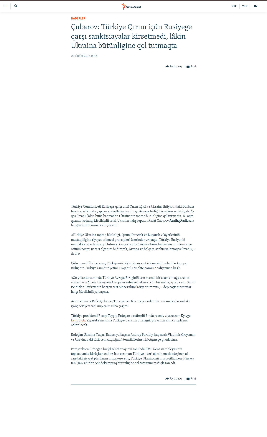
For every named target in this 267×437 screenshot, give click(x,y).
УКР (244, 6)
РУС (234, 6)
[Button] (173, 66)
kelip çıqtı (78, 320)
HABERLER (78, 18)
